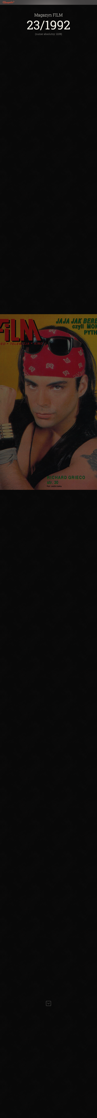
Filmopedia (9, 2)
